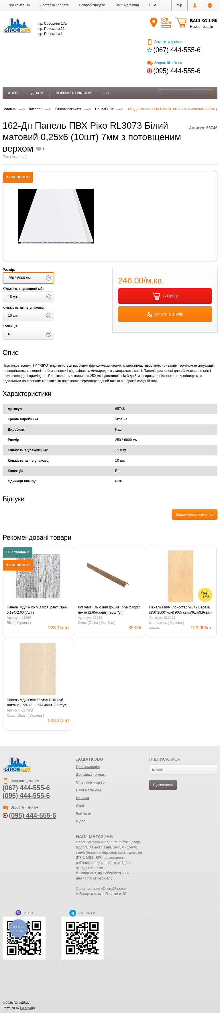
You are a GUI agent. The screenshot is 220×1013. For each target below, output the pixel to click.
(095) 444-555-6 (177, 71)
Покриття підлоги (73, 93)
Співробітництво (92, 5)
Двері (13, 93)
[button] (153, 5)
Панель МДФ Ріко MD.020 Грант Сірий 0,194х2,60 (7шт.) (37, 609)
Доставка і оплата (54, 5)
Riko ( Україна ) (19, 623)
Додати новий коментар (194, 515)
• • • (106, 93)
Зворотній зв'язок (164, 63)
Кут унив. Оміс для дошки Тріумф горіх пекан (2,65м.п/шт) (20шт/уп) (109, 609)
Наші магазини (127, 5)
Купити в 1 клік (165, 314)
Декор (37, 93)
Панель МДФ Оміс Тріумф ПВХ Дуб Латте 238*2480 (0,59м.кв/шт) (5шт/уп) (37, 702)
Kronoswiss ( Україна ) (166, 623)
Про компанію (19, 5)
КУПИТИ (165, 296)
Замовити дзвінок (164, 42)
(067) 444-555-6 (177, 50)
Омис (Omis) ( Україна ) (96, 623)
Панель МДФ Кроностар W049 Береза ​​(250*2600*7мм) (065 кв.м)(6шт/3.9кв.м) (180, 609)
